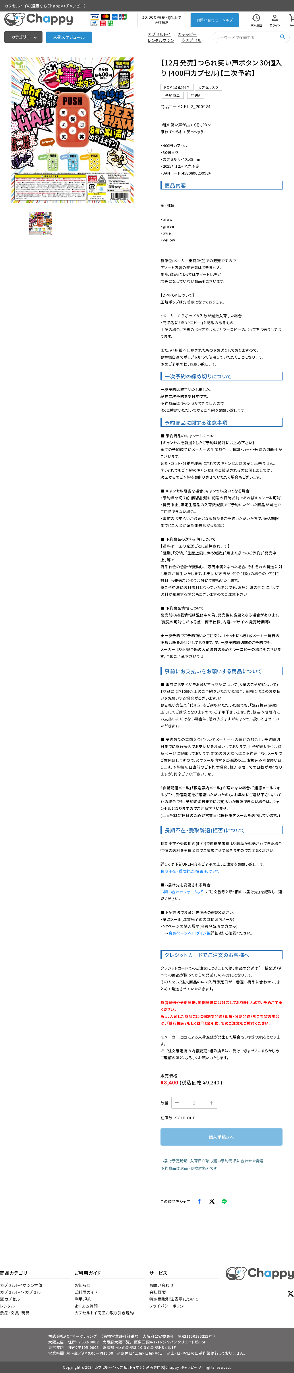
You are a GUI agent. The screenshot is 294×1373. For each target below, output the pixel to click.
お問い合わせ (161, 1285)
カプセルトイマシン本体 (21, 1285)
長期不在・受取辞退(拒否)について (190, 871)
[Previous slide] (20, 130)
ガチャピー (187, 34)
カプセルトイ (159, 34)
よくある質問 (86, 1306)
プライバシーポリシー (168, 1306)
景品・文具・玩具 (15, 1313)
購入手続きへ (221, 1137)
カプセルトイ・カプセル (20, 1292)
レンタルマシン (161, 40)
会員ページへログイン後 (190, 933)
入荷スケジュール (69, 37)
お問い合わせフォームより (182, 891)
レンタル (7, 1306)
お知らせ (82, 1285)
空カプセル (191, 40)
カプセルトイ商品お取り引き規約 (104, 1313)
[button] (40, 223)
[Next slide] (125, 130)
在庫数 (166, 1117)
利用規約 (83, 1299)
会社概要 (157, 1292)
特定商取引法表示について (174, 1299)
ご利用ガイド (86, 1292)
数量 (164, 1102)
